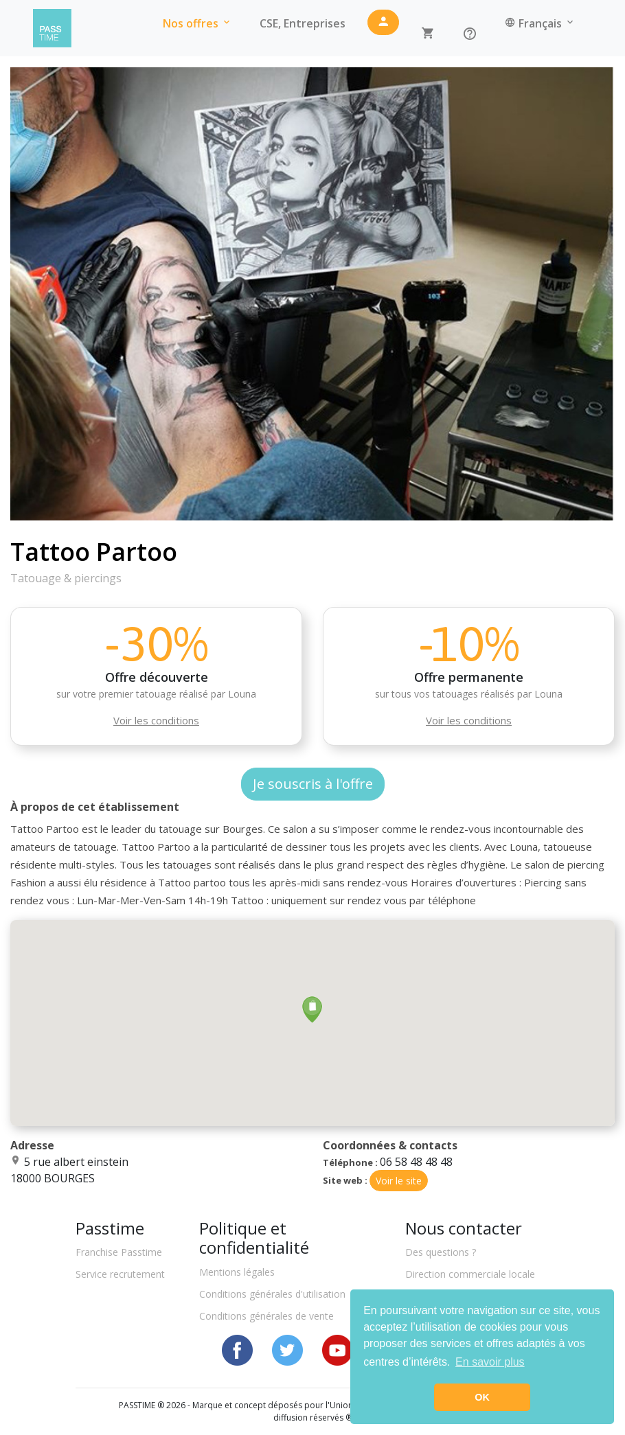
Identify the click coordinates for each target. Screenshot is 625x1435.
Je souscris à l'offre (313, 783)
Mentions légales (237, 1271)
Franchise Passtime (119, 1252)
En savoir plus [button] (490, 1362)
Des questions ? (440, 1252)
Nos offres (197, 23)
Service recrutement (120, 1274)
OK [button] (482, 1397)
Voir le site (399, 1180)
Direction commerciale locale (470, 1274)
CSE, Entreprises (302, 23)
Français (540, 23)
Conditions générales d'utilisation (272, 1293)
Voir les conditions (156, 720)
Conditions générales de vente (266, 1315)
